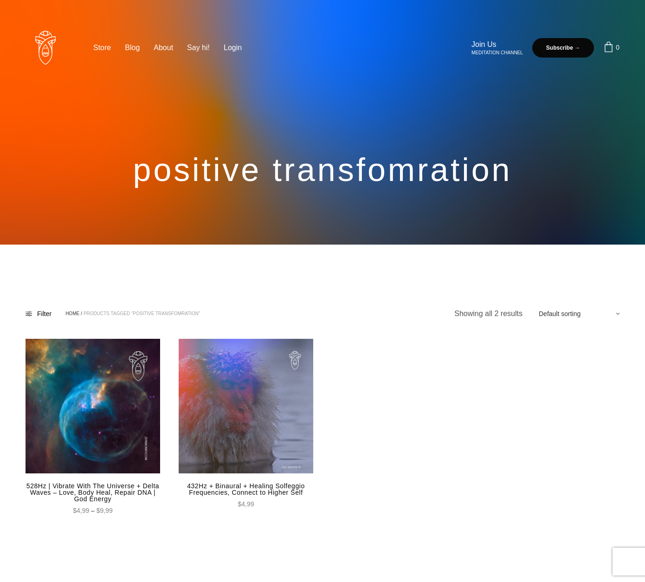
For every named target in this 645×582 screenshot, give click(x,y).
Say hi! (198, 48)
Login (233, 48)
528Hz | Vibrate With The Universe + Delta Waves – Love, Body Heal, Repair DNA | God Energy (92, 492)
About (163, 48)
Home (72, 313)
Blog (132, 48)
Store (102, 48)
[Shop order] (574, 314)
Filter (39, 313)
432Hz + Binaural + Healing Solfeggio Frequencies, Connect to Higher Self (246, 489)
